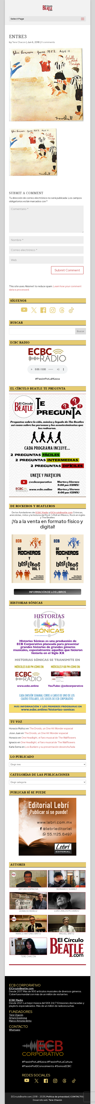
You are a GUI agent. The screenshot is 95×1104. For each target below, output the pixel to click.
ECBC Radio (16, 1000)
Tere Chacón (16, 1015)
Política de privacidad (57, 1096)
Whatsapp (14, 1029)
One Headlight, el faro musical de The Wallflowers (48, 737)
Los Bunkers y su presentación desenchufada (50, 747)
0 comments (48, 42)
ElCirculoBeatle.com (21, 988)
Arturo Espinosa (18, 1018)
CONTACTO (76, 1096)
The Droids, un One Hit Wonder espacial (51, 728)
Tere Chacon (19, 42)
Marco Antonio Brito (20, 1020)
